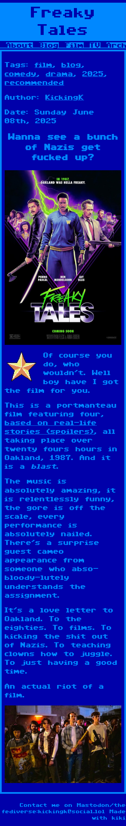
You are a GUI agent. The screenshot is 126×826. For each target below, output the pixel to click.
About (19, 45)
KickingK (64, 97)
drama (59, 74)
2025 (93, 74)
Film (74, 45)
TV (95, 45)
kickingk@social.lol (71, 812)
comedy (21, 74)
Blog (49, 45)
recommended (34, 83)
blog (71, 65)
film (43, 65)
